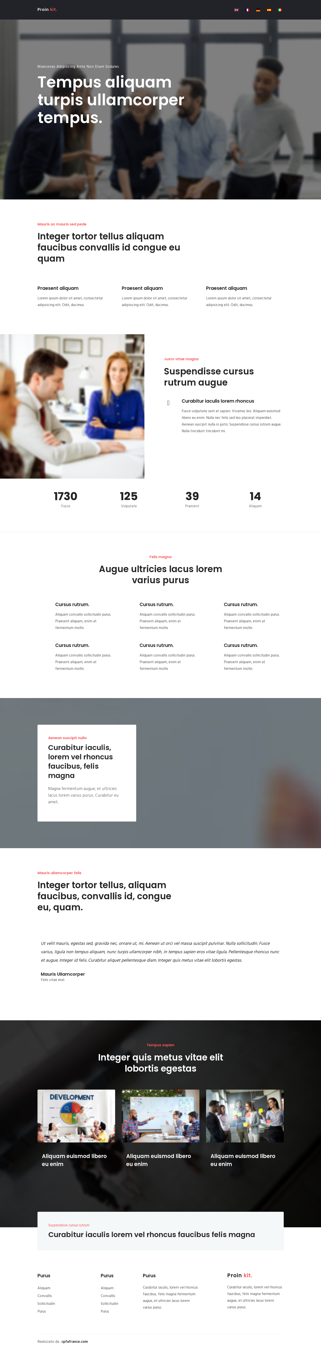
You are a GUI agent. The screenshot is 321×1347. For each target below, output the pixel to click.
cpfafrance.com (74, 1342)
